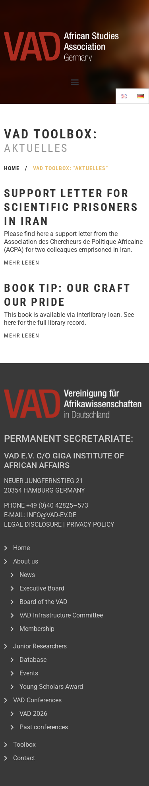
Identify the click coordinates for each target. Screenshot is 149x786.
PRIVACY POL (85, 524)
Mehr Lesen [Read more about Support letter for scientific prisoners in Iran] (21, 262)
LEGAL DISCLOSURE (33, 524)
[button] (74, 81)
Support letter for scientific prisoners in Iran (71, 207)
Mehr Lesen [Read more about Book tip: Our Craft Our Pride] (21, 335)
